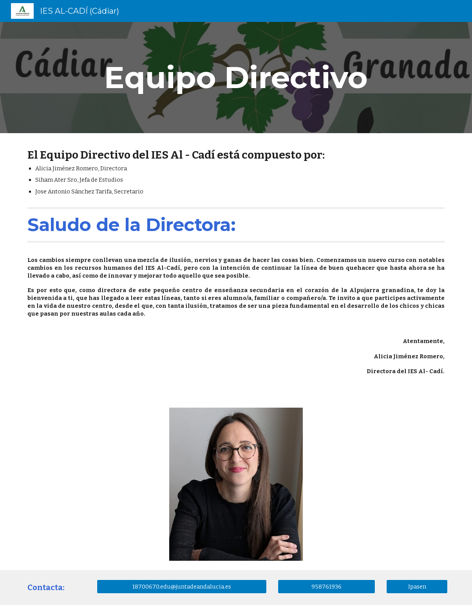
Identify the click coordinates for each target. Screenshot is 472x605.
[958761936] (326, 586)
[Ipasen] (417, 586)
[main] (236, 77)
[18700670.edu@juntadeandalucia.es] (181, 586)
